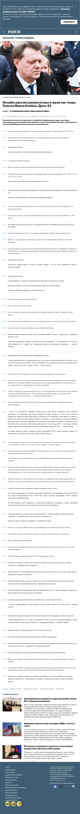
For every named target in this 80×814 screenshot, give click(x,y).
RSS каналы (60, 688)
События (8, 782)
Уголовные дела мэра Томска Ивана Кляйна (29, 111)
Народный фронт (11, 795)
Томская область (54, 116)
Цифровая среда (11, 790)
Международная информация (15, 787)
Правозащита (10, 769)
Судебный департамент (13, 774)
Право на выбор (11, 779)
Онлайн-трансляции (18, 38)
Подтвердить (69, 22)
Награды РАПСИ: (11, 800)
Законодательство (12, 785)
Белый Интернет (11, 792)
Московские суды (11, 777)
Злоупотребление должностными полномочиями (23, 116)
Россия (63, 116)
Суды (7, 767)
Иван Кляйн (44, 116)
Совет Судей (10, 772)
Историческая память (13, 797)
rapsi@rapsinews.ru (59, 780)
